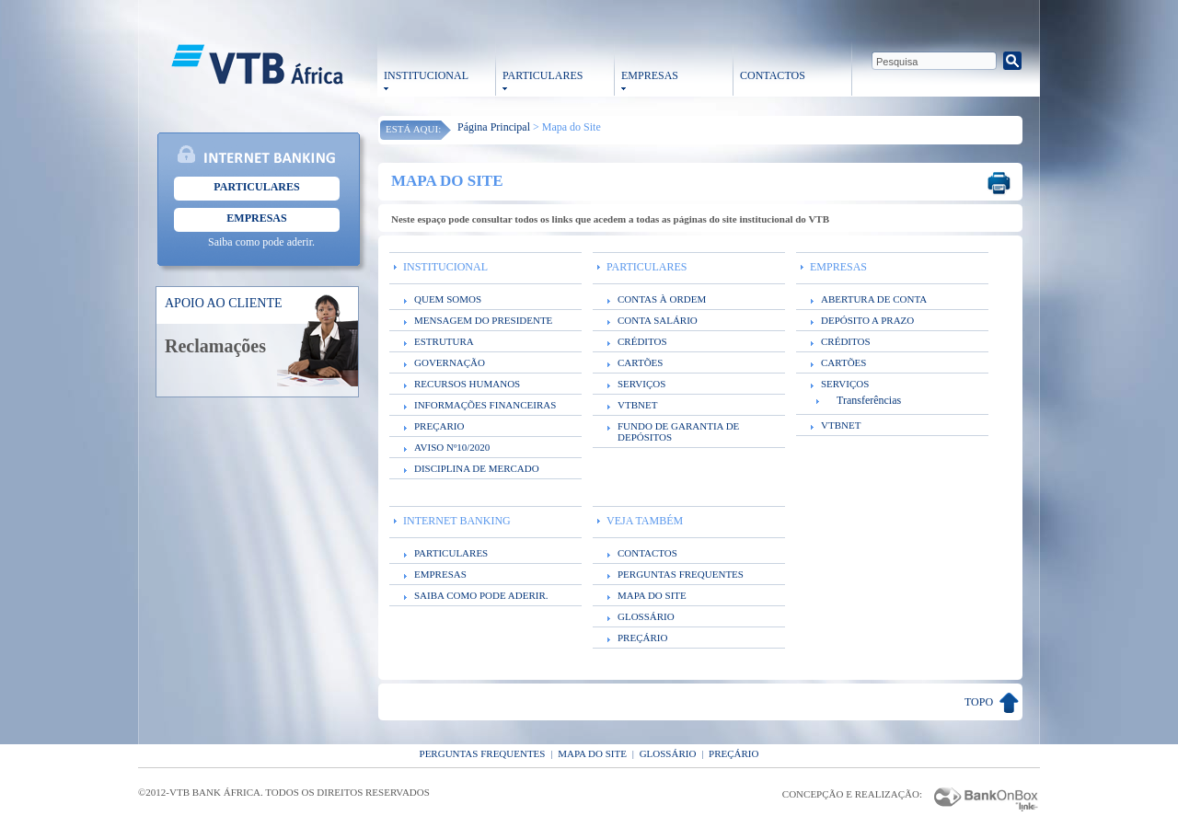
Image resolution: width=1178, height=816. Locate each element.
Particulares (256, 186)
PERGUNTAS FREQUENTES (681, 574)
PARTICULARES (542, 75)
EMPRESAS (649, 75)
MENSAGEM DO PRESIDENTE (483, 320)
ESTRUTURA (444, 341)
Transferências (869, 400)
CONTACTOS (772, 75)
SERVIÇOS (641, 383)
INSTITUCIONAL (426, 75)
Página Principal (493, 127)
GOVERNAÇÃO (449, 362)
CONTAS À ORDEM (662, 299)
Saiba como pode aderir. (261, 242)
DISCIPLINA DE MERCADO (476, 468)
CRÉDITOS (642, 341)
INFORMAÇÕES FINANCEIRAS (485, 404)
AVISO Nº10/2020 (452, 447)
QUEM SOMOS (447, 299)
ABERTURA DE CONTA (874, 299)
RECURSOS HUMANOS (467, 383)
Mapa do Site (592, 753)
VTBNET (637, 404)
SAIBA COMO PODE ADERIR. (481, 595)
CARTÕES (640, 362)
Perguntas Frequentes (483, 753)
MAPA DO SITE (652, 595)
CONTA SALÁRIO (658, 320)
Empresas (256, 218)
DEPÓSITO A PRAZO (867, 320)
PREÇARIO (439, 425)
